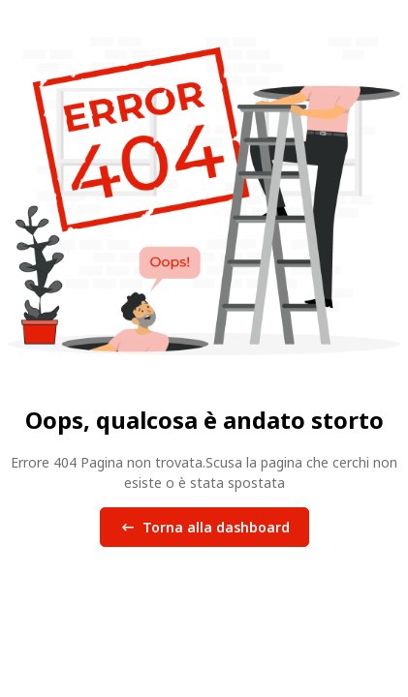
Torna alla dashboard (204, 527)
